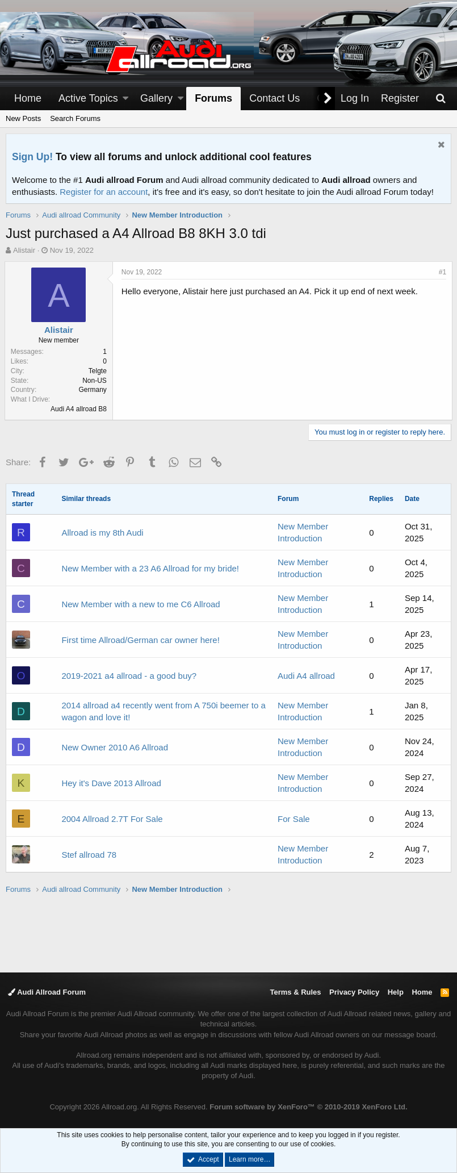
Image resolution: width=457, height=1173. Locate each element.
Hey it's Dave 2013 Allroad (111, 783)
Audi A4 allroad (306, 676)
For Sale (294, 819)
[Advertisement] (228, 932)
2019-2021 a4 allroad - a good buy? (128, 676)
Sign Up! (32, 156)
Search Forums (75, 118)
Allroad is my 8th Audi (102, 532)
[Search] (440, 98)
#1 (441, 272)
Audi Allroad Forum (47, 992)
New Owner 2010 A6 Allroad (114, 747)
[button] (125, 98)
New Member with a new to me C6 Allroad (140, 604)
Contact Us (274, 98)
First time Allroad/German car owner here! (140, 640)
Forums (213, 98)
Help (396, 992)
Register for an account (104, 192)
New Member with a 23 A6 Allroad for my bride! (150, 568)
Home (27, 98)
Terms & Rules (295, 992)
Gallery (156, 98)
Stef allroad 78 (88, 854)
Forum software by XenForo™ (308, 1107)
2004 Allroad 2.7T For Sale (111, 819)
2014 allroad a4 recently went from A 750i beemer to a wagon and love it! (163, 711)
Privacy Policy (354, 992)
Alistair (24, 250)
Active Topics (88, 98)
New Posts (23, 118)
